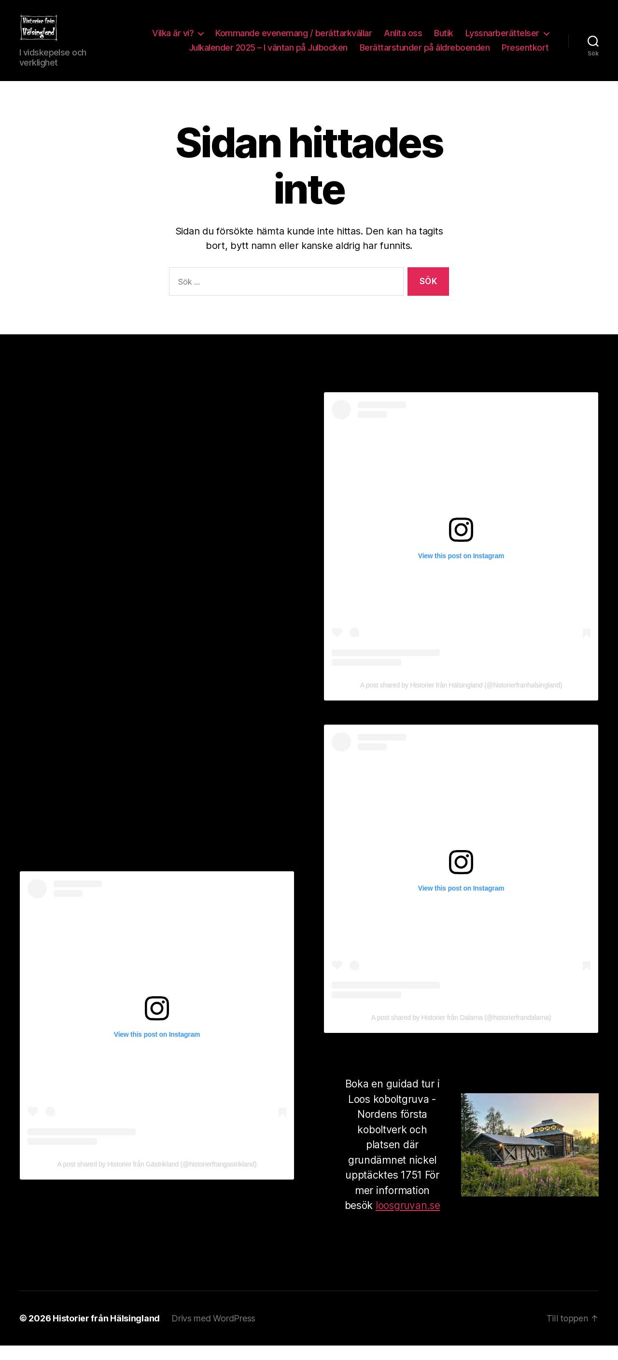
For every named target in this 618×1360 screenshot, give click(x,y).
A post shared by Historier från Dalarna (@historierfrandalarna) (461, 1032)
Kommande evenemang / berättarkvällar (293, 40)
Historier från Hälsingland (106, 1333)
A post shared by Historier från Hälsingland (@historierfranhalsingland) (461, 699)
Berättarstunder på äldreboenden (425, 55)
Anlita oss (403, 40)
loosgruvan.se (408, 1220)
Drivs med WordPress (213, 1333)
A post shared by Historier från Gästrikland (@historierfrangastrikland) (157, 1178)
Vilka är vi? (173, 40)
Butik (443, 40)
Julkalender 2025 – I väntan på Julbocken (268, 55)
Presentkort (525, 55)
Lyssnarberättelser (502, 40)
